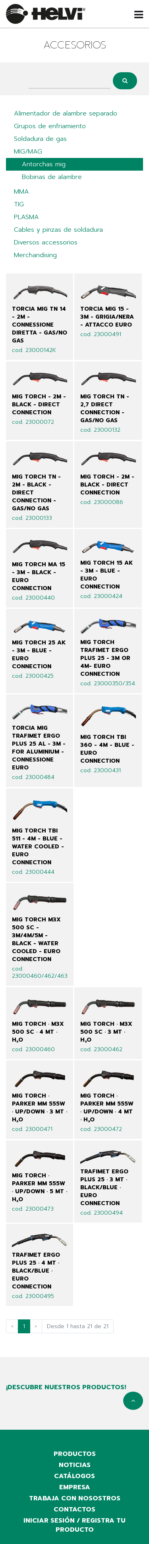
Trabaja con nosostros (74, 1498)
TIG (19, 204)
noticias (75, 1465)
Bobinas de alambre (52, 177)
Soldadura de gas (40, 139)
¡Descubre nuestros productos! (66, 1387)
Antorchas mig (44, 164)
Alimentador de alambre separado (65, 113)
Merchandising (35, 255)
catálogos (74, 1476)
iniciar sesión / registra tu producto (74, 1525)
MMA (21, 191)
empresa (74, 1487)
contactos (74, 1509)
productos (75, 1454)
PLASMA (26, 217)
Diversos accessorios (45, 242)
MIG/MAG (28, 151)
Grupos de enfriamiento (50, 126)
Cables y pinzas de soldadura (58, 230)
